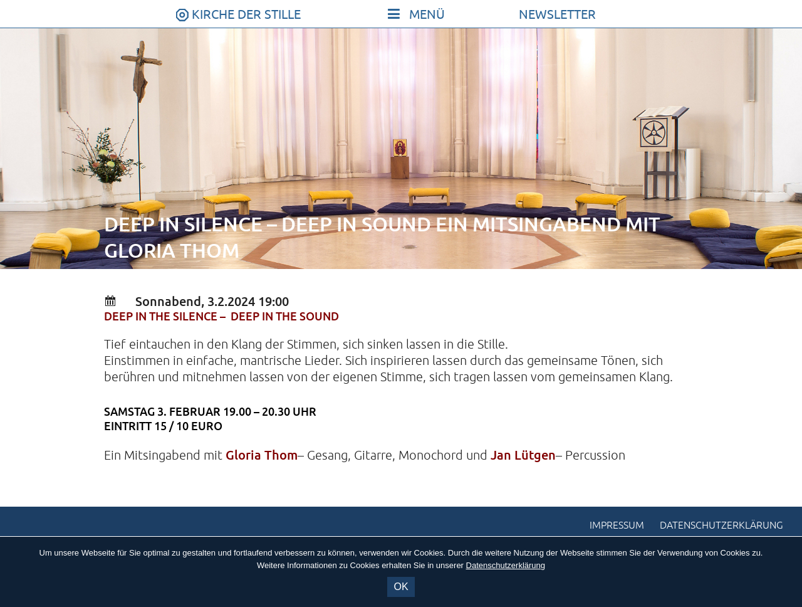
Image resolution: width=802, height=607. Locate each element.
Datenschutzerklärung (721, 525)
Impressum (617, 525)
